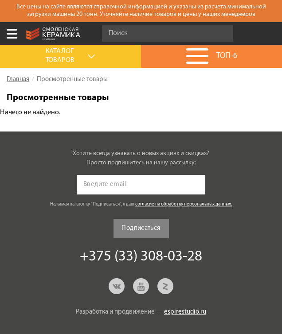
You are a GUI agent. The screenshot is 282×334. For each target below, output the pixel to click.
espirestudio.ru (185, 312)
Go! (221, 33)
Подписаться (140, 228)
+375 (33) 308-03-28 (270, 34)
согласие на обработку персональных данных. (183, 204)
